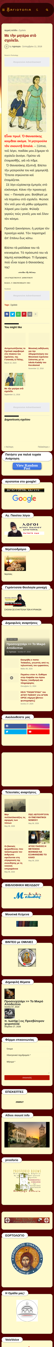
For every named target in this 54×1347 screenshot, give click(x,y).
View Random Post (27, 465)
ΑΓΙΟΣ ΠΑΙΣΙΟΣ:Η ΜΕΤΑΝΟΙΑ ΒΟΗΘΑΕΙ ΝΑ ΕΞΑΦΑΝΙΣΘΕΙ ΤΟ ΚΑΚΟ (38, 852)
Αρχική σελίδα (10, 30)
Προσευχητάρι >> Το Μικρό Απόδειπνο (26, 646)
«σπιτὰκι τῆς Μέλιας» (27, 272)
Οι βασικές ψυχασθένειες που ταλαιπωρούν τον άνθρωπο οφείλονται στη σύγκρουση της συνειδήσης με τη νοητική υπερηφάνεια (13, 857)
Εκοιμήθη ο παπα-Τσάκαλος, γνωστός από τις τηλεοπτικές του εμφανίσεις (35, 662)
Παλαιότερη (43, 447)
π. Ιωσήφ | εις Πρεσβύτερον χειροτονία (24, 1022)
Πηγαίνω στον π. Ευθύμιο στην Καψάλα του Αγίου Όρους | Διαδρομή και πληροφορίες (34, 678)
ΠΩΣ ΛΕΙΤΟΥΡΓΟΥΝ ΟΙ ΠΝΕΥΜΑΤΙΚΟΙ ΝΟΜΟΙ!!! (39, 817)
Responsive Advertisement (27, 62)
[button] (3, 10)
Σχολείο (22, 30)
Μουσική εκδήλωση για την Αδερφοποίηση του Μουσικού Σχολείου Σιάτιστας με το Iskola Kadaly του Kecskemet (39, 356)
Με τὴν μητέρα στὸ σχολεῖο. (13, 390)
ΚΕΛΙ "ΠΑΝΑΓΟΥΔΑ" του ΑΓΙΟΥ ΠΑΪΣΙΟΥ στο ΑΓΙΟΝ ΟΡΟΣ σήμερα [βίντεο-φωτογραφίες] (34, 696)
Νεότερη (9, 447)
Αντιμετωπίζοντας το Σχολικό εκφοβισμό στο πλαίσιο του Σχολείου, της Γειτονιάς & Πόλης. (14, 354)
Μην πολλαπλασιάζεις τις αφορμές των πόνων (14, 818)
